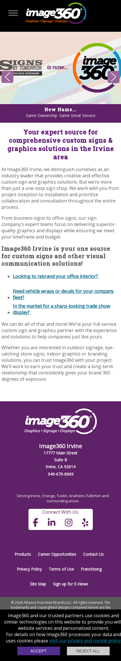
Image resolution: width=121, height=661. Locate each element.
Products (23, 554)
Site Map (38, 584)
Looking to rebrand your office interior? (56, 276)
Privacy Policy (29, 569)
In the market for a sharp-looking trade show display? (61, 309)
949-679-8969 (60, 474)
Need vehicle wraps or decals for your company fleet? (63, 294)
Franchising (91, 569)
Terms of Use (61, 569)
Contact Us (93, 554)
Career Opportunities (57, 554)
